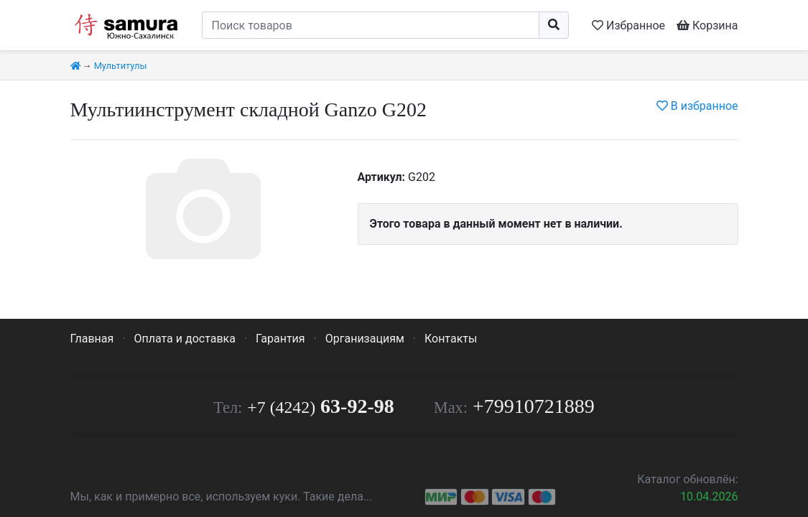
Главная (92, 338)
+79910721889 (534, 406)
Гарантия (280, 338)
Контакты (450, 338)
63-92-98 (320, 406)
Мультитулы (120, 65)
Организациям (364, 338)
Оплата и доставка (184, 338)
